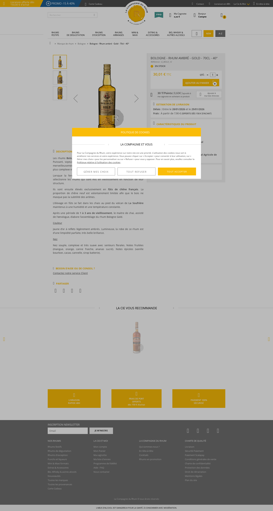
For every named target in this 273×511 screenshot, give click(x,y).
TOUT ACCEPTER (177, 171)
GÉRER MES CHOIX (96, 171)
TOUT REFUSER (136, 171)
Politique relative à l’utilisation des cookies (98, 162)
